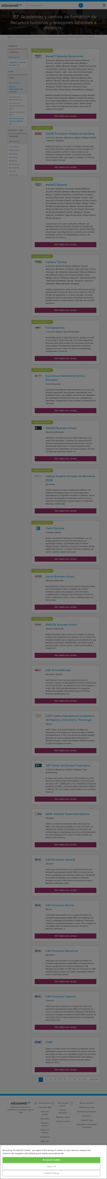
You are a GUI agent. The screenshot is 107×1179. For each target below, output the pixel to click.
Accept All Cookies (51, 1160)
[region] (53, 1162)
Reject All (51, 1166)
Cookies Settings (51, 1173)
